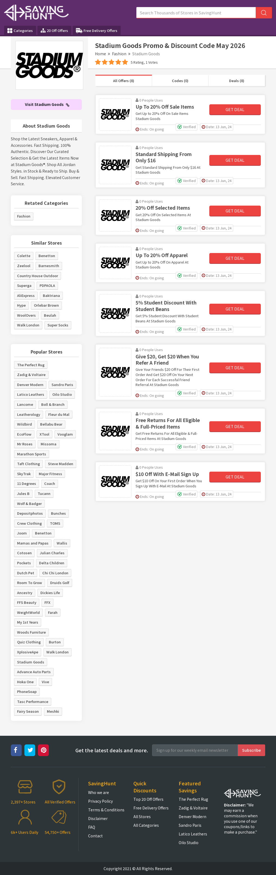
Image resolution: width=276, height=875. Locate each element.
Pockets (24, 562)
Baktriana (51, 295)
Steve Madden (60, 463)
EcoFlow (24, 434)
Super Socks (57, 325)
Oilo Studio (62, 394)
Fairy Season (28, 711)
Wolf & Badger (29, 503)
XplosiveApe (27, 651)
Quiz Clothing (29, 641)
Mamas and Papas (33, 543)
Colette (23, 255)
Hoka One (25, 681)
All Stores (142, 816)
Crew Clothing (29, 523)
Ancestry (24, 592)
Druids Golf (59, 582)
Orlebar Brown (46, 305)
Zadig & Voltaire (31, 374)
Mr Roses (25, 443)
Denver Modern (30, 384)
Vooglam (65, 434)
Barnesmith (48, 265)
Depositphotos (30, 513)
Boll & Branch (53, 404)
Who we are (98, 792)
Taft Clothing (28, 463)
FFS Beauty (26, 602)
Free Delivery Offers (96, 30)
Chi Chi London (55, 572)
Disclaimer (98, 818)
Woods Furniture (31, 632)
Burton (55, 641)
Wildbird (24, 424)
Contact (95, 835)
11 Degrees (26, 483)
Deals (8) (236, 80)
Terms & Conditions (106, 809)
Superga (24, 285)
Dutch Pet (25, 572)
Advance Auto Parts (34, 671)
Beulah (50, 315)
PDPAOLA (47, 285)
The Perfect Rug (30, 364)
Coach (49, 483)
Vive (45, 681)
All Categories (146, 825)
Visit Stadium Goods (47, 104)
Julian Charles (52, 552)
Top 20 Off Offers (148, 799)
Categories (20, 30)
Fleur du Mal (58, 414)
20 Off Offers (54, 30)
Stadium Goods (30, 662)
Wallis (62, 543)
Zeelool (23, 265)
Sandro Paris (62, 384)
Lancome (25, 404)
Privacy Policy (100, 801)
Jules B (23, 493)
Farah (52, 612)
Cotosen (24, 552)
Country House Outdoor (37, 275)
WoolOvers (26, 315)
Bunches (58, 513)
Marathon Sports (31, 453)
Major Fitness (50, 473)
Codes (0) (180, 80)
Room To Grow (29, 582)
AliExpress (26, 295)
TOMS (55, 523)
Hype (21, 305)
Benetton (46, 255)
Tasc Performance (32, 701)
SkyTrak (24, 473)
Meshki (53, 711)
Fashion (119, 53)
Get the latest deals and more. (111, 750)
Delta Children (51, 562)
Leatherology (28, 414)
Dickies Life (50, 592)
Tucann (44, 493)
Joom (22, 533)
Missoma (48, 443)
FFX (47, 602)
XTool (44, 434)
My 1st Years (27, 622)
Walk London (28, 325)
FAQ (91, 827)
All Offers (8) (123, 80)
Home (100, 53)
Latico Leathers (30, 394)
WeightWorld (28, 612)
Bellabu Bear (51, 424)
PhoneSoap (27, 691)
